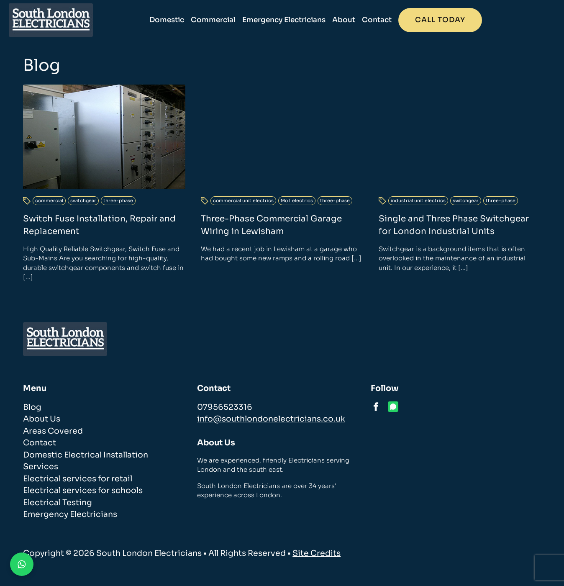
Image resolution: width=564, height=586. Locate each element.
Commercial (272, 19)
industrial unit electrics (418, 204)
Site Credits (316, 553)
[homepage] (65, 20)
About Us (41, 419)
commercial (49, 200)
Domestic (225, 19)
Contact (436, 19)
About (402, 19)
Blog (32, 407)
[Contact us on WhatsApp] (21, 564)
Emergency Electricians (343, 19)
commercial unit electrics (243, 204)
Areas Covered (53, 431)
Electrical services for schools (83, 491)
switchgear (83, 200)
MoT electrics (297, 204)
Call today (499, 19)
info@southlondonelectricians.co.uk (271, 419)
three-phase (118, 200)
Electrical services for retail (77, 479)
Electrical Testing (57, 503)
